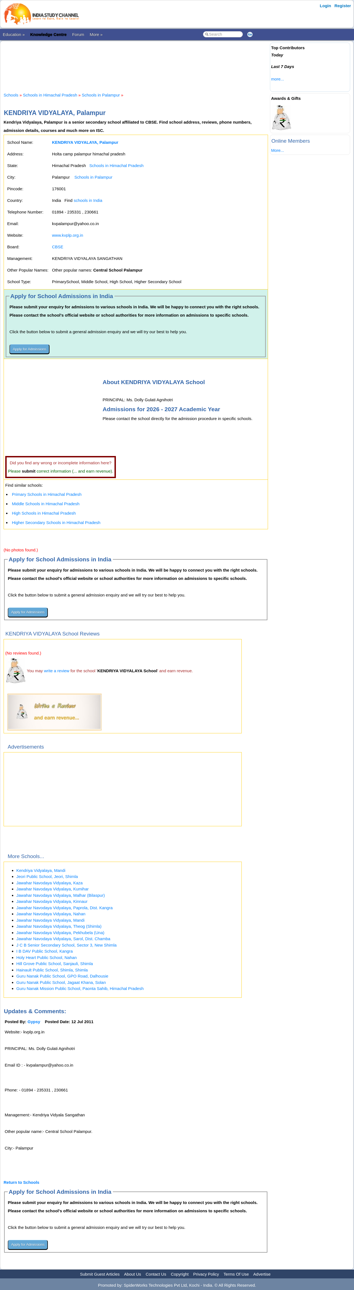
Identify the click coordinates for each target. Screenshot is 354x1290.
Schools (11, 95)
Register (342, 5)
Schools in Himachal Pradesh (50, 95)
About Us (132, 1274)
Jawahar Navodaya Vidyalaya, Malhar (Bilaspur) (60, 895)
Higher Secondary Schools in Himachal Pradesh (56, 522)
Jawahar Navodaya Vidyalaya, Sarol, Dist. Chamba (63, 938)
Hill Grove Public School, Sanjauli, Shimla (54, 963)
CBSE (57, 246)
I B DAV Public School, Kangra (44, 951)
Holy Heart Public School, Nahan (46, 957)
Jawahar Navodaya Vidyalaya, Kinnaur (51, 901)
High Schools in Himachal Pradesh (44, 513)
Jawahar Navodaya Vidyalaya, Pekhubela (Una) (60, 932)
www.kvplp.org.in (67, 235)
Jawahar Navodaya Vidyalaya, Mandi (50, 920)
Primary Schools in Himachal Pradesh (47, 494)
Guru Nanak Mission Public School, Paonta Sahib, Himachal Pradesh (80, 988)
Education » (14, 34)
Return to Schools (21, 1182)
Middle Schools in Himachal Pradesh (45, 503)
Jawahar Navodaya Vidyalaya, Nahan (50, 913)
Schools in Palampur (101, 95)
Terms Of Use (236, 1274)
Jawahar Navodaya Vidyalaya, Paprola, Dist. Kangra (64, 907)
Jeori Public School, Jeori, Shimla (47, 876)
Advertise (262, 1274)
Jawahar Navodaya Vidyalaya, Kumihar (52, 889)
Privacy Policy (206, 1274)
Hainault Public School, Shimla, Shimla (52, 970)
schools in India (88, 200)
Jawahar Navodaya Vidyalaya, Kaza (49, 882)
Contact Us (156, 1274)
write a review (56, 670)
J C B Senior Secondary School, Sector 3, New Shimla (66, 945)
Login (325, 5)
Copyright (180, 1274)
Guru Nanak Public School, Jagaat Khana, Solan (61, 982)
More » (96, 34)
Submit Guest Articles (99, 1274)
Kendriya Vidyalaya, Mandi (40, 870)
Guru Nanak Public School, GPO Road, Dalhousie (62, 976)
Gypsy (34, 1021)
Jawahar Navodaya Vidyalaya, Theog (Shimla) (58, 926)
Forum (78, 34)
